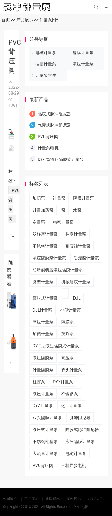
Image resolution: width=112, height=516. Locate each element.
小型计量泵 (70, 310)
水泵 (77, 210)
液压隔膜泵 (43, 357)
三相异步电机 (73, 465)
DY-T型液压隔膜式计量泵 (61, 159)
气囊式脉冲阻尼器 (54, 125)
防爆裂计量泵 (86, 258)
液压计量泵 (83, 64)
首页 (5, 19)
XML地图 (81, 507)
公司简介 (10, 499)
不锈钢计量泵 (45, 246)
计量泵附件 (49, 19)
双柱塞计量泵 (45, 234)
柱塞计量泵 (45, 64)
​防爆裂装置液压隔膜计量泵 (58, 270)
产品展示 (24, 19)
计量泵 (59, 198)
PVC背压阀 (48, 136)
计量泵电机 (11, 237)
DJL (76, 298)
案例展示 (74, 499)
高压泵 (67, 357)
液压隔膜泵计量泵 (49, 258)
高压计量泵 (43, 322)
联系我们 (95, 499)
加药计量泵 (43, 334)
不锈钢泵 (69, 393)
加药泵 (39, 198)
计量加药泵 (43, 210)
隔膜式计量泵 (45, 298)
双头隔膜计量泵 (47, 417)
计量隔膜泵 (43, 369)
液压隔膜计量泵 (80, 441)
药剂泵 (67, 334)
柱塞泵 (39, 381)
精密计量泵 (63, 222)
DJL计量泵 (42, 310)
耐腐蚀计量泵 (77, 246)
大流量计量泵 (45, 453)
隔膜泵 (67, 322)
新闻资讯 (52, 499)
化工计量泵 (71, 405)
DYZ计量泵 (43, 405)
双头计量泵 (71, 369)
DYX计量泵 (63, 381)
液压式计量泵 (45, 429)
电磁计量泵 (45, 52)
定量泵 (39, 222)
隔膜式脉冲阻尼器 (54, 114)
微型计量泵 (43, 282)
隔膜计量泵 (83, 52)
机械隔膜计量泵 (75, 282)
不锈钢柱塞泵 (45, 441)
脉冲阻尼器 (80, 417)
